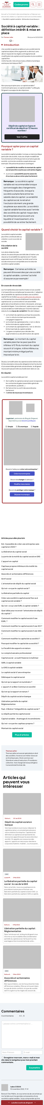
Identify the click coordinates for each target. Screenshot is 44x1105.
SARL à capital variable (11, 662)
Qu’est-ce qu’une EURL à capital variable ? (20, 606)
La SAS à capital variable (12, 667)
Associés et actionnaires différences (17, 574)
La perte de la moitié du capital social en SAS (20, 556)
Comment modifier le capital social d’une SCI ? (21, 626)
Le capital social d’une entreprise (15, 672)
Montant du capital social (12, 728)
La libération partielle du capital (15, 593)
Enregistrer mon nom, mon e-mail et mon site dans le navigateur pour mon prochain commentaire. (20, 1059)
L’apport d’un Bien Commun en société (18, 687)
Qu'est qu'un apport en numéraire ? (16, 682)
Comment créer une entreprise (18, 14)
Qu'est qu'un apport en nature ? (15, 691)
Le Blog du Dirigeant (6, 4)
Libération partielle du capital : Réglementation (20, 929)
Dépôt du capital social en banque (16, 696)
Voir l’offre (22, 137)
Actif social (6, 579)
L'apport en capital (9, 561)
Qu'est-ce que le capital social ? (15, 588)
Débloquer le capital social (13, 677)
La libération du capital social (14, 551)
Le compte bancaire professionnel (16, 653)
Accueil (3, 14)
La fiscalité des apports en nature (15, 648)
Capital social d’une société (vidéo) (29, 16)
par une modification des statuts (29, 297)
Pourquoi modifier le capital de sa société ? (20, 643)
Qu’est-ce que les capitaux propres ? (17, 723)
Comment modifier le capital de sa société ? (20, 638)
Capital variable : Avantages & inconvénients (20, 718)
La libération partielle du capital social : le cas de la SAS (20, 882)
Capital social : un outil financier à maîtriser (20, 658)
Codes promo (21, 4)
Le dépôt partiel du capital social (15, 714)
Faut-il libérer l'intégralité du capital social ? (20, 709)
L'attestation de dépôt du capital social (18, 583)
